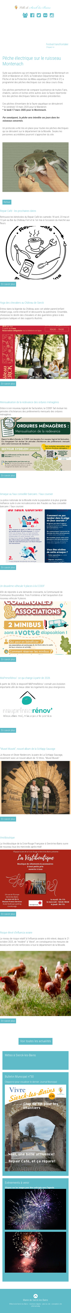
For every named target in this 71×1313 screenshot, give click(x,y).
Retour (7, 202)
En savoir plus (8, 284)
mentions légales (35, 1304)
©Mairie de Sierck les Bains (18, 1304)
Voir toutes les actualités (35, 1041)
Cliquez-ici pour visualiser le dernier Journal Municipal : (31, 1081)
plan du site (46, 1304)
